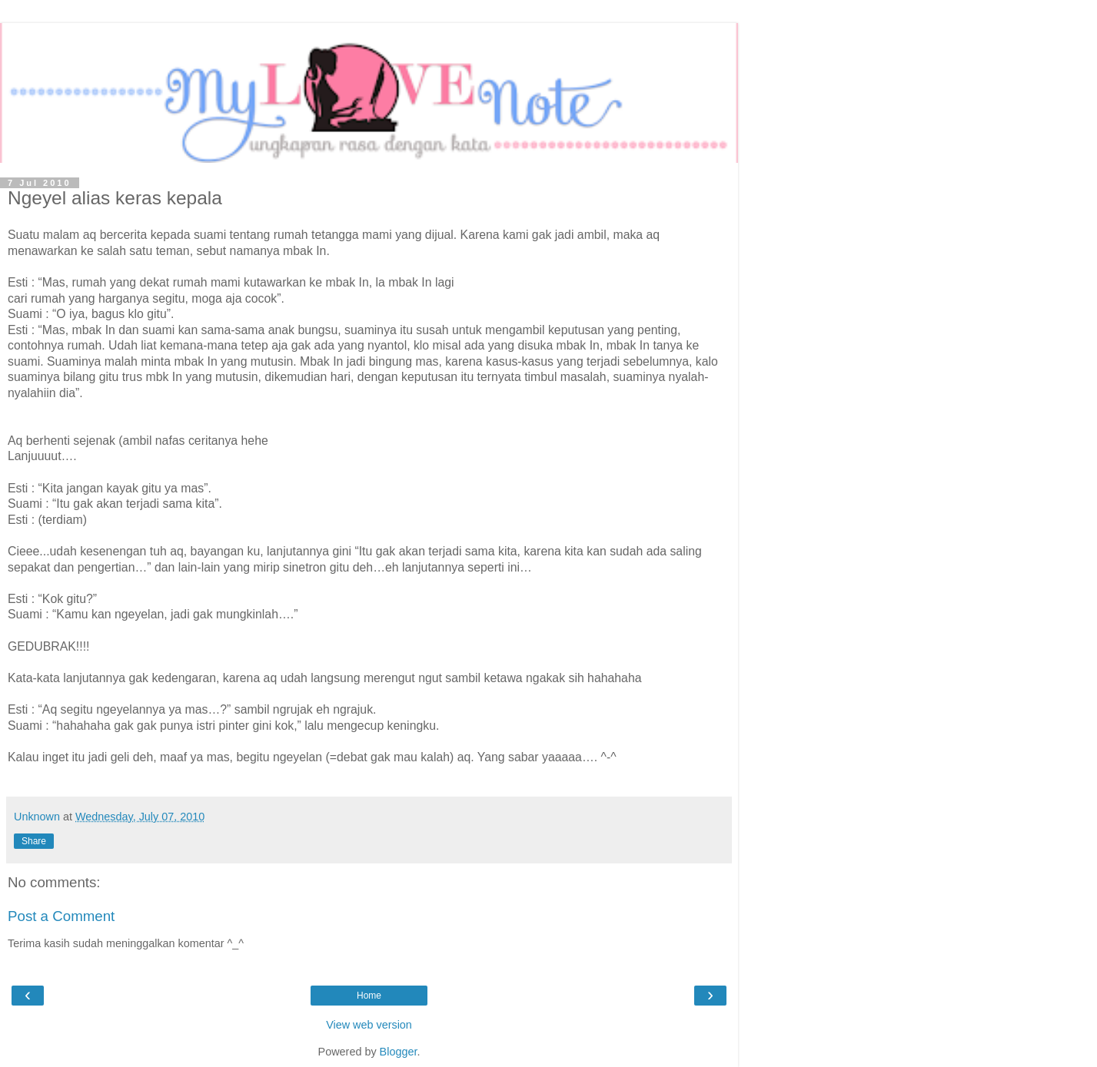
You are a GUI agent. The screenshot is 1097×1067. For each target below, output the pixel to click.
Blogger (398, 1051)
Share (34, 841)
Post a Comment (61, 916)
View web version (369, 1025)
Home (369, 995)
